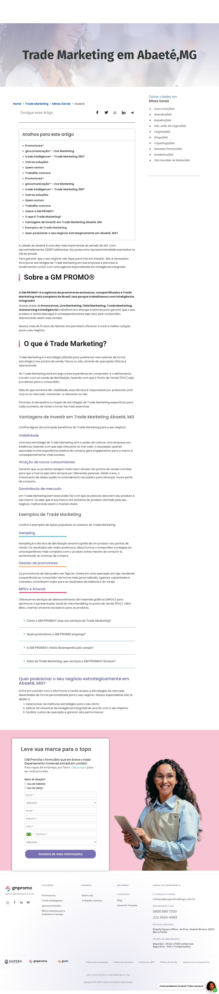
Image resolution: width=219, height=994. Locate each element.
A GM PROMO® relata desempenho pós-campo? (60, 647)
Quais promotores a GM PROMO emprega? (56, 634)
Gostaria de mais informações (60, 854)
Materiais (121, 14)
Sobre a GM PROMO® (39, 211)
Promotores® (34, 146)
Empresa (142, 14)
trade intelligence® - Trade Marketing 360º (55, 157)
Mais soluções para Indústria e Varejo (53, 912)
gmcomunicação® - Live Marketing (49, 151)
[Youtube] (28, 903)
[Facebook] (14, 903)
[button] (77, 621)
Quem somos (34, 167)
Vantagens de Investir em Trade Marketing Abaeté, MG (63, 222)
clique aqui (78, 767)
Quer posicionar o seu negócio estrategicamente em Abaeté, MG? (71, 233)
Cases (103, 14)
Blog (119, 900)
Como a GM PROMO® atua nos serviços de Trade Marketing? (69, 620)
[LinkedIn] (21, 903)
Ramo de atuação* (35, 779)
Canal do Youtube (127, 905)
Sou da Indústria (34, 783)
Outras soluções (36, 162)
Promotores (49, 895)
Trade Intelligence (52, 900)
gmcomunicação (51, 905)
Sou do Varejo (33, 788)
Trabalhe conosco (38, 173)
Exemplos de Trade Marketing (46, 228)
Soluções (74, 14)
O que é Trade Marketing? (43, 217)
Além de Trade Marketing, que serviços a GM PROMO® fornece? (71, 661)
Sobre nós (87, 895)
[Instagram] (7, 903)
